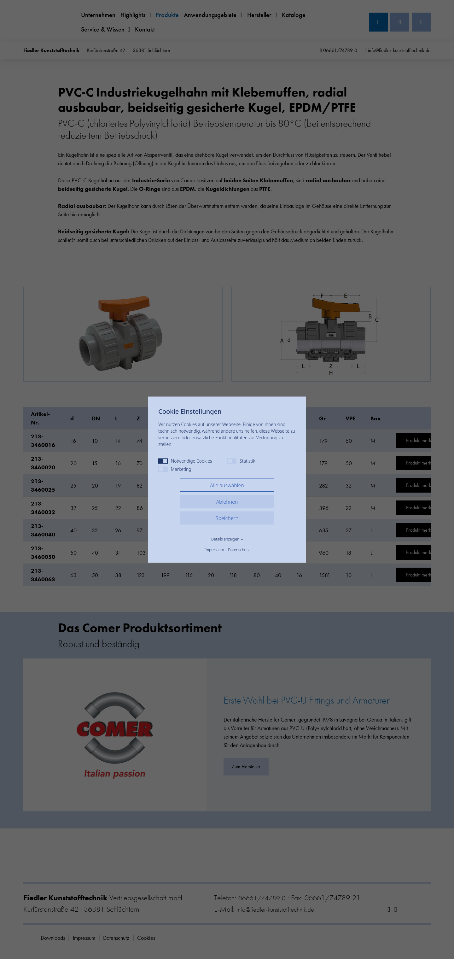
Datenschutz (238, 549)
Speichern (227, 517)
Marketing (174, 469)
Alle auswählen (227, 485)
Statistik (241, 461)
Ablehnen (227, 501)
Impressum (214, 549)
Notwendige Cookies (185, 461)
